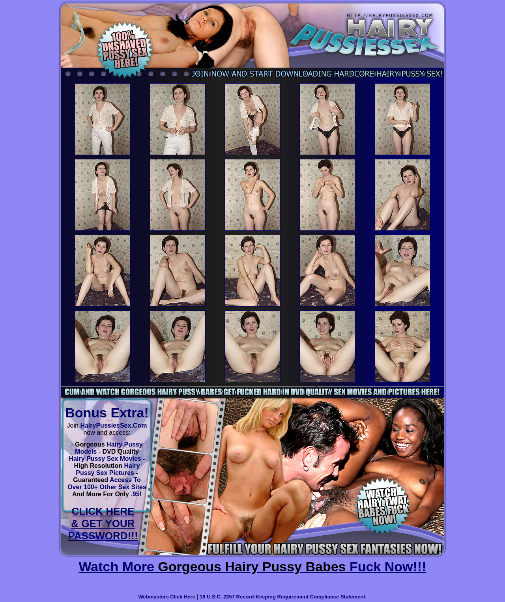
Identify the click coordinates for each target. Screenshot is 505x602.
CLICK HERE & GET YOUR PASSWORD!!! (103, 523)
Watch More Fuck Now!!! (252, 566)
